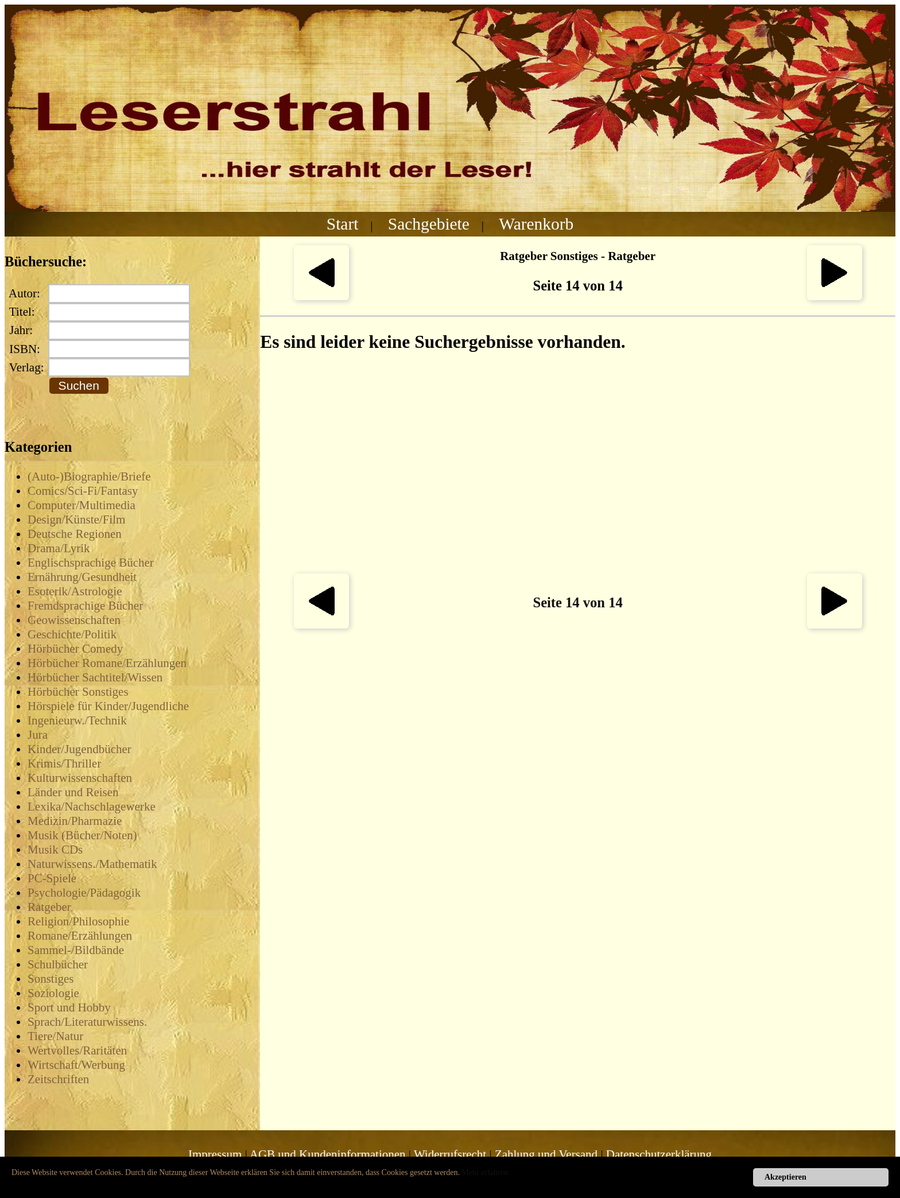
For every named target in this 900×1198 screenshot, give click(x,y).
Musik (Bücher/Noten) (82, 835)
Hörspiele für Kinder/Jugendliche (108, 706)
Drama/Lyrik (59, 548)
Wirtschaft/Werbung (76, 1065)
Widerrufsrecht (450, 1154)
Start (343, 224)
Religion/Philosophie (78, 921)
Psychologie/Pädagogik (84, 893)
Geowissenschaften (74, 620)
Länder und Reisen (73, 792)
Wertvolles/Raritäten (77, 1050)
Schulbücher (58, 964)
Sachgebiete (429, 224)
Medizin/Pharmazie (75, 821)
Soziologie (53, 993)
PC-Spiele (52, 878)
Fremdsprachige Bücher (85, 605)
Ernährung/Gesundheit (82, 577)
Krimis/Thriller (64, 763)
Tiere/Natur (55, 1036)
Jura (38, 735)
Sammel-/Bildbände (76, 950)
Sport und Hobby (69, 1007)
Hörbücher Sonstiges (78, 692)
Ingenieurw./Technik (77, 720)
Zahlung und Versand (546, 1154)
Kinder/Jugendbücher (79, 749)
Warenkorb (536, 224)
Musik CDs (55, 849)
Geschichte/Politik (72, 634)
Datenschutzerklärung (659, 1154)
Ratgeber (49, 907)
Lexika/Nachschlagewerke (92, 806)
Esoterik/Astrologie (75, 591)
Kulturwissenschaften (80, 778)
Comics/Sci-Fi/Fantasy (83, 491)
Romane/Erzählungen (80, 936)
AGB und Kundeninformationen (328, 1154)
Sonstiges (51, 979)
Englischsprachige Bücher (91, 562)
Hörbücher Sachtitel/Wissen (95, 677)
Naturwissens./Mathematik (92, 864)
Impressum (215, 1154)
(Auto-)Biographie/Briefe (89, 476)
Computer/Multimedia (81, 505)
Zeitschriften (58, 1079)
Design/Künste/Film (76, 519)
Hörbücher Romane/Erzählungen (107, 663)
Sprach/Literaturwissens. (87, 1022)
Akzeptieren (785, 1177)
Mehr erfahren (485, 1172)
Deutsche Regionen (75, 534)
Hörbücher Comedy (75, 649)
